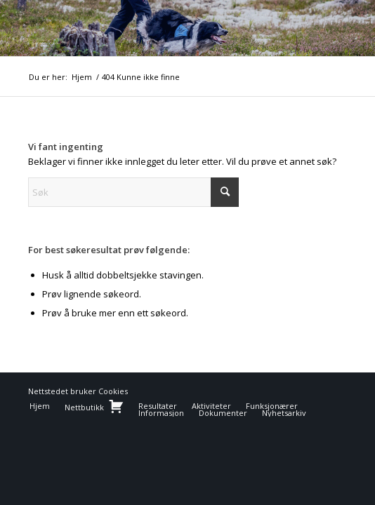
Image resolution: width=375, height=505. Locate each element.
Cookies (113, 391)
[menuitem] (39, 406)
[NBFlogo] (155, 28)
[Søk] (133, 192)
